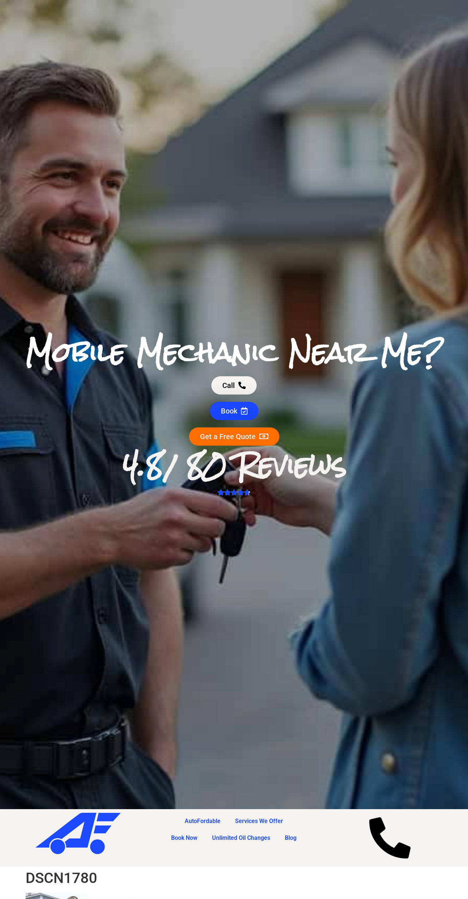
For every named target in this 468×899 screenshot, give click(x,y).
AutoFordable (202, 821)
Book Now (184, 837)
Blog (291, 837)
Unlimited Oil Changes (241, 837)
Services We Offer (259, 821)
